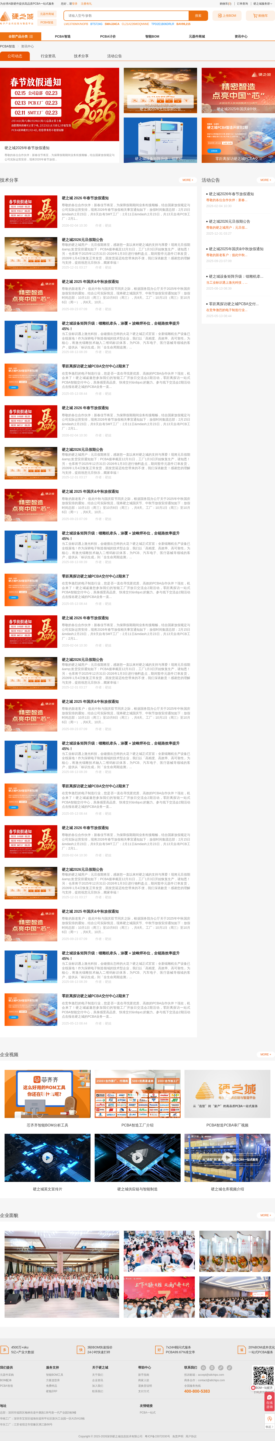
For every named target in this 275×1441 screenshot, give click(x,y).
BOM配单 (6, 1380)
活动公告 (114, 56)
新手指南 (143, 1374)
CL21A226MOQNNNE (135, 24)
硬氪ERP (51, 1391)
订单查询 (242, 3)
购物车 (260, 16)
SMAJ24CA (112, 24)
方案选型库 (53, 1380)
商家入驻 (143, 1380)
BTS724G (96, 24)
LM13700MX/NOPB (76, 24)
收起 (270, 1426)
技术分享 (81, 56)
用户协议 (191, 1436)
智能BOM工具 (54, 1374)
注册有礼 (86, 3)
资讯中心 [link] (27, 46)
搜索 (198, 15)
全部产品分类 (18, 36)
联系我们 (97, 1391)
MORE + (188, 180)
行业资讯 (48, 56)
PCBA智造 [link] (7, 46)
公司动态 (15, 56)
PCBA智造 (47, 22)
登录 (74, 3)
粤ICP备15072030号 (157, 1436)
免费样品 (51, 1385)
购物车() (225, 3)
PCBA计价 (108, 36)
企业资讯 (97, 1380)
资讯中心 (241, 36)
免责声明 (177, 1436)
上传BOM (227, 16)
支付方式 (143, 1391)
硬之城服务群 (262, 3)
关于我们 (97, 1374)
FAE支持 (270, 1419)
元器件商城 (47, 14)
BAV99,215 (183, 24)
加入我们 (97, 1385)
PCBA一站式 (148, 1412)
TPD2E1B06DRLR (162, 24)
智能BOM (152, 36)
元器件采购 (7, 1374)
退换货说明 (145, 1385)
